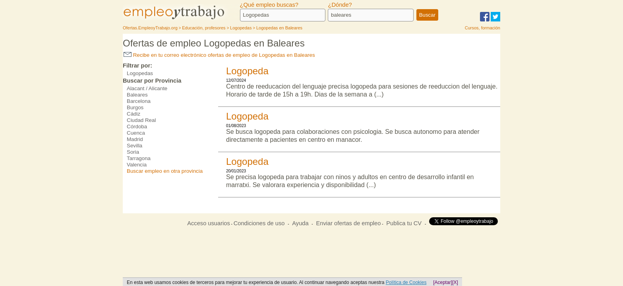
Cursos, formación (482, 27)
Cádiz (133, 114)
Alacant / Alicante (147, 88)
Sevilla (134, 146)
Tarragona (139, 158)
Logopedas (140, 73)
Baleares (137, 95)
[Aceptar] (442, 282)
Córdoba (137, 126)
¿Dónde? (340, 5)
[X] (455, 282)
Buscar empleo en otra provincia (165, 171)
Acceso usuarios (208, 223)
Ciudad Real (141, 120)
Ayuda (300, 223)
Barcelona (139, 101)
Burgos (135, 107)
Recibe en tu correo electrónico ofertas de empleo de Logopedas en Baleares (219, 55)
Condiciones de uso (259, 223)
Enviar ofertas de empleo (348, 223)
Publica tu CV (404, 223)
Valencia (137, 165)
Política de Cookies (406, 282)
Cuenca (136, 133)
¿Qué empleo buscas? (269, 5)
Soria (133, 152)
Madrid (135, 139)
